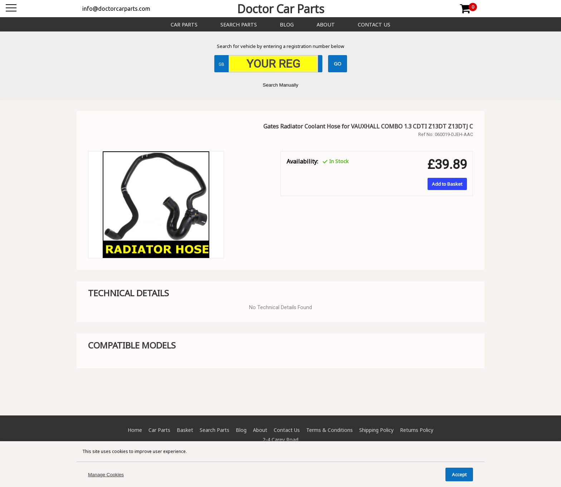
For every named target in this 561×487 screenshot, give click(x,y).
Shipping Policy (376, 430)
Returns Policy (416, 430)
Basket (185, 430)
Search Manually (280, 85)
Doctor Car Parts (280, 8)
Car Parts (184, 24)
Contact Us (374, 24)
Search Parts (238, 24)
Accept (459, 474)
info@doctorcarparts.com (116, 8)
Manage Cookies (106, 474)
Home (135, 430)
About (326, 24)
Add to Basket (447, 184)
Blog (287, 24)
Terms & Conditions (329, 430)
